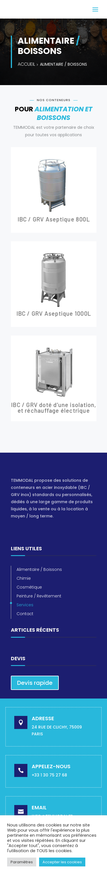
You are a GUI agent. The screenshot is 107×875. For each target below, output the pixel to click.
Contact (25, 614)
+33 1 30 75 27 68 (49, 775)
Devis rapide (35, 683)
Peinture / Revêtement (39, 596)
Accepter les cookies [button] (62, 862)
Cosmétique (29, 587)
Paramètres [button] (22, 862)
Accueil (26, 64)
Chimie (24, 578)
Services (25, 605)
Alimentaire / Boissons (39, 569)
